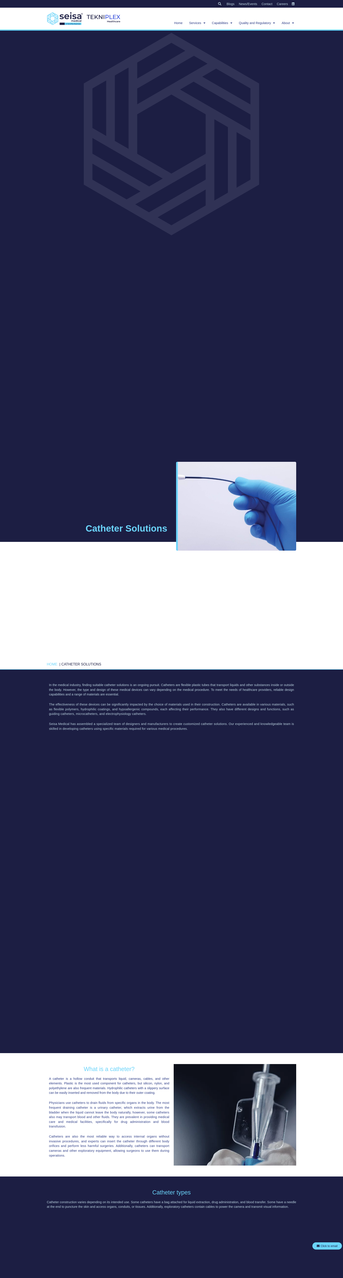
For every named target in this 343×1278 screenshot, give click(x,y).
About (288, 23)
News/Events (248, 4)
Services (197, 23)
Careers (282, 4)
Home (178, 23)
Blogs (230, 4)
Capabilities (222, 23)
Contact (267, 4)
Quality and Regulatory (257, 23)
